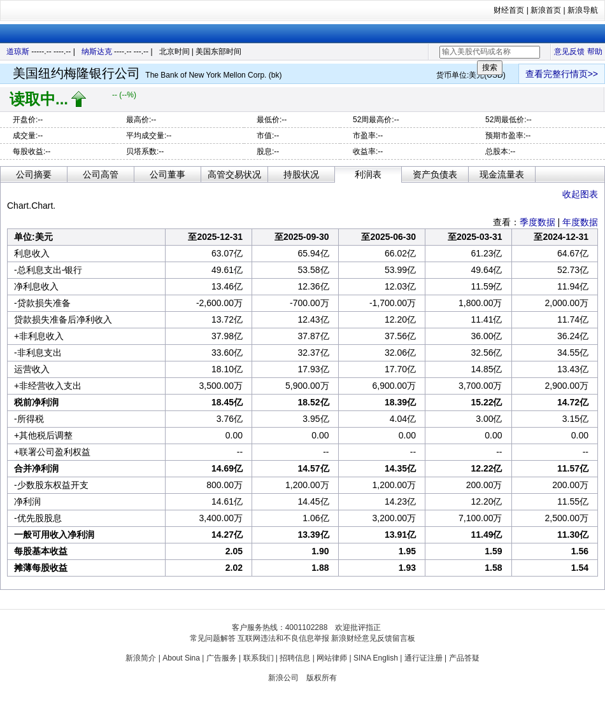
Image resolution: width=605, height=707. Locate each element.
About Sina (181, 658)
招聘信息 (295, 658)
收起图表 (580, 194)
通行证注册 (423, 658)
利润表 (368, 174)
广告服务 (221, 658)
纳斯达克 (97, 51)
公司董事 (167, 174)
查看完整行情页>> (561, 74)
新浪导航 (582, 10)
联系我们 (258, 658)
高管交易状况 (234, 174)
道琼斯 (17, 51)
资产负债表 (435, 174)
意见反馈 (569, 51)
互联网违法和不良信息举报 (283, 638)
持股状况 (301, 174)
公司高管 (100, 174)
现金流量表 (502, 174)
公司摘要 (34, 174)
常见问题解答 (213, 638)
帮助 (594, 51)
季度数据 (537, 222)
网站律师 (332, 658)
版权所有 (321, 677)
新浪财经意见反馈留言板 (373, 638)
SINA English (375, 658)
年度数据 (580, 222)
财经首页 (509, 10)
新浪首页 (545, 10)
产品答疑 (464, 658)
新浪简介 (140, 658)
